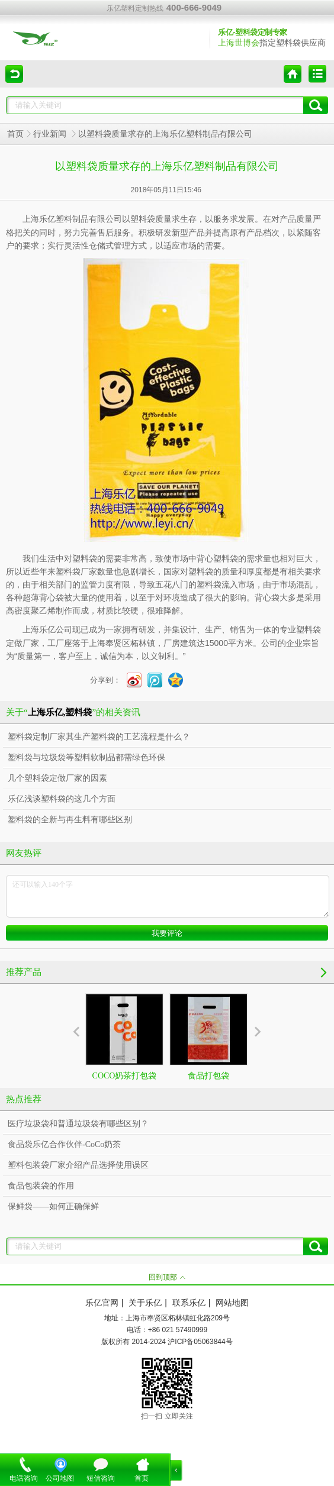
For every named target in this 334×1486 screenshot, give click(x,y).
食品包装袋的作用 (41, 1185)
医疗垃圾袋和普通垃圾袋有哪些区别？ (78, 1123)
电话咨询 (23, 1478)
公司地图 (60, 1478)
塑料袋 (142, 219)
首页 (15, 134)
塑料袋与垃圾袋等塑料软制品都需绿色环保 (86, 757)
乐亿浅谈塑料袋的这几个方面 (61, 798)
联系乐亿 (188, 1302)
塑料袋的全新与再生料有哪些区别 (70, 819)
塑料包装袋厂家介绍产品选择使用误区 (78, 1165)
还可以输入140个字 (167, 896)
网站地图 (232, 1302)
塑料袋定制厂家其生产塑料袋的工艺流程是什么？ (99, 736)
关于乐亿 (145, 1302)
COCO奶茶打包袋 (124, 1036)
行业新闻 (51, 134)
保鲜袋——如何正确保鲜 (53, 1206)
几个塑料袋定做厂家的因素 (57, 778)
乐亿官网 (101, 1302)
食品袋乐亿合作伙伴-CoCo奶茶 (64, 1144)
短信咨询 (100, 1478)
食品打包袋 (208, 1036)
